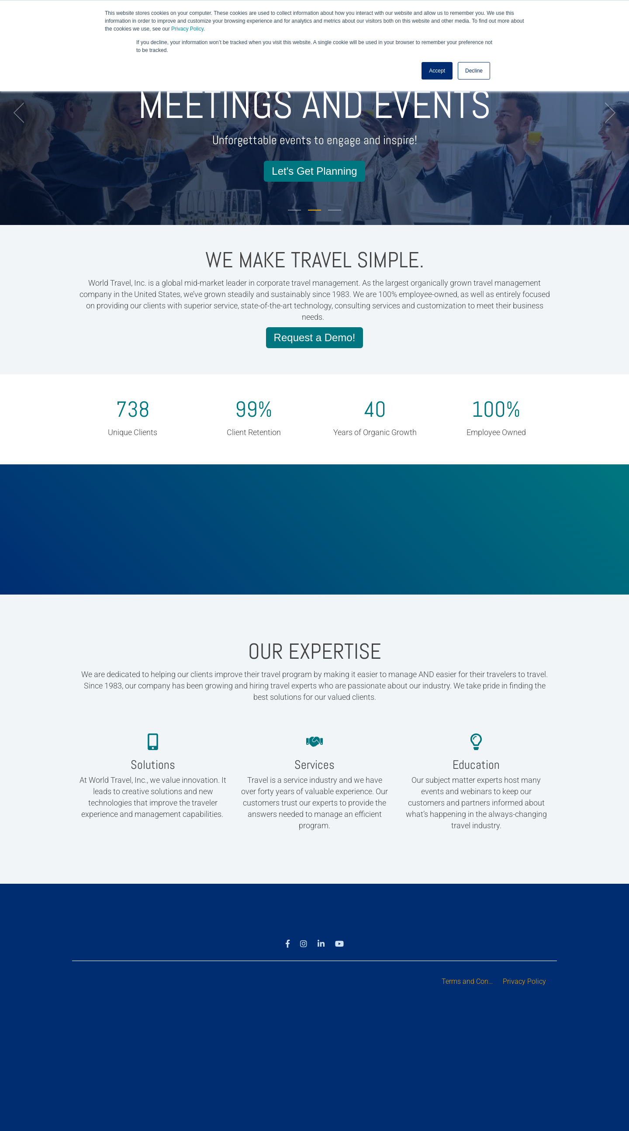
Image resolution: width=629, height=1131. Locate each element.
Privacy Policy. (188, 29)
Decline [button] (474, 70)
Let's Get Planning (314, 171)
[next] (607, 112)
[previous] (21, 112)
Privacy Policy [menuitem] (524, 981)
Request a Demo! (315, 337)
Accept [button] (437, 70)
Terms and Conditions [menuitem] (470, 981)
